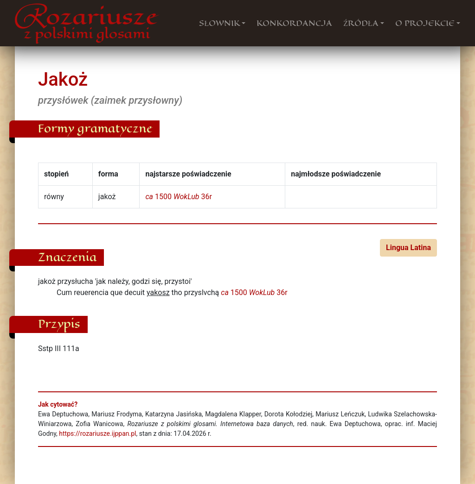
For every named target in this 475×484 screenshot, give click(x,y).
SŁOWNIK (219, 23)
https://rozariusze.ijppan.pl (97, 433)
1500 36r (178, 196)
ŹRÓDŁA (361, 23)
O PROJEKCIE (425, 23)
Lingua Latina (408, 247)
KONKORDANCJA (294, 23)
